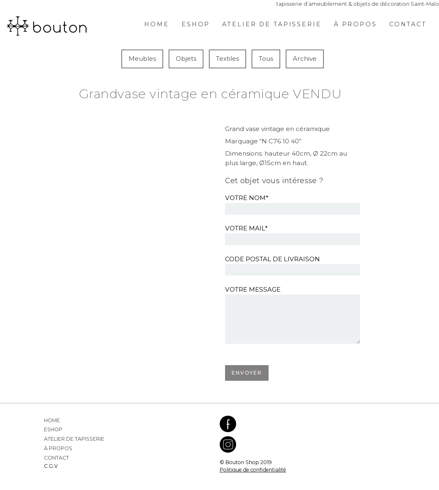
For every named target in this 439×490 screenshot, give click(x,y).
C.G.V (51, 466)
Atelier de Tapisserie (271, 24)
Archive (305, 58)
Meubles (142, 58)
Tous (266, 58)
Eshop (196, 24)
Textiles (227, 58)
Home (156, 24)
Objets (186, 58)
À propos (355, 24)
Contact (408, 24)
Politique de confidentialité (253, 470)
